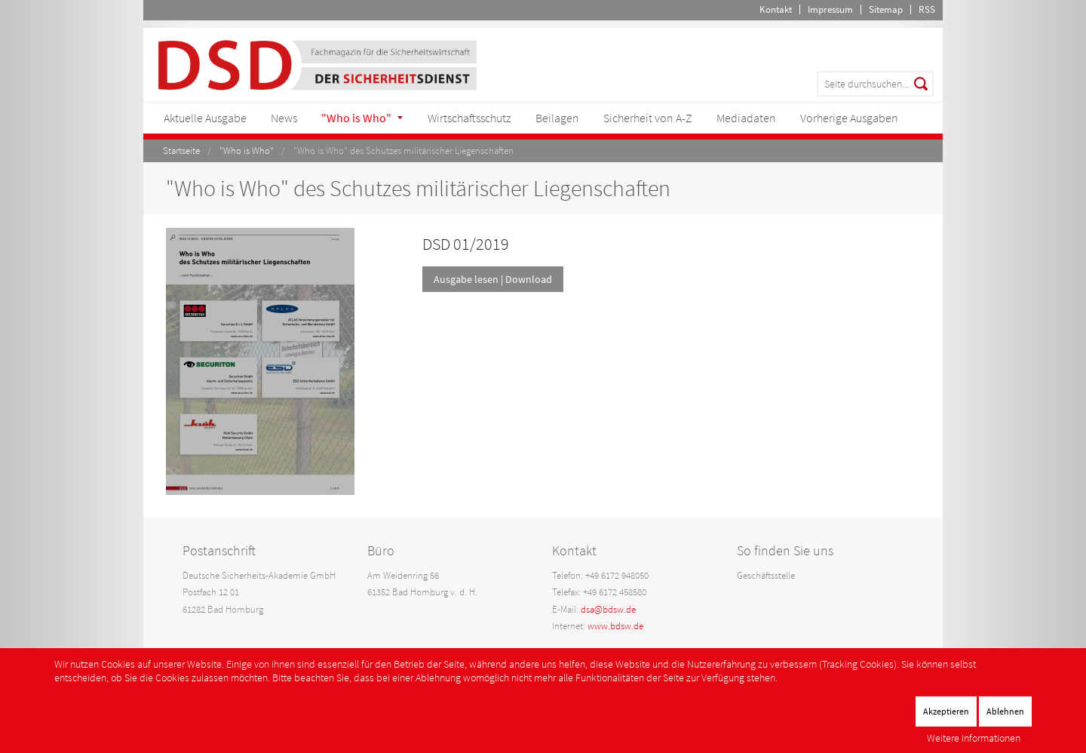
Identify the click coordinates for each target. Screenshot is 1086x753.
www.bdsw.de (615, 625)
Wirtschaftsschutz (469, 117)
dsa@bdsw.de (608, 609)
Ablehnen (1005, 711)
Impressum (830, 9)
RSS (927, 9)
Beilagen (557, 117)
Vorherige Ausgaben (849, 117)
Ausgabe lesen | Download (493, 279)
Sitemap (886, 9)
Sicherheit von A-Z (647, 117)
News (284, 117)
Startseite (181, 150)
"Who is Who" (356, 117)
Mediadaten (746, 117)
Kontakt (775, 9)
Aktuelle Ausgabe (205, 117)
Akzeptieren (946, 711)
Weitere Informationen (973, 738)
